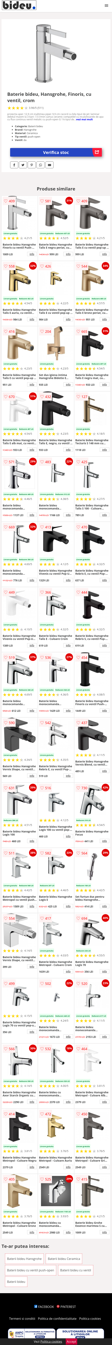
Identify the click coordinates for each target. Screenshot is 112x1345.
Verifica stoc (72, 152)
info (32, 254)
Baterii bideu (16, 1282)
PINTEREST (66, 1307)
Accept (71, 1341)
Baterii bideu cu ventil (75, 1270)
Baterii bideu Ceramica (64, 1259)
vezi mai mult (84, 119)
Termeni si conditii (22, 1319)
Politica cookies (90, 1319)
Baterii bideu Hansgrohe (24, 1259)
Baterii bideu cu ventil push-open (30, 1270)
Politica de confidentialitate (57, 1319)
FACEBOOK (44, 1307)
